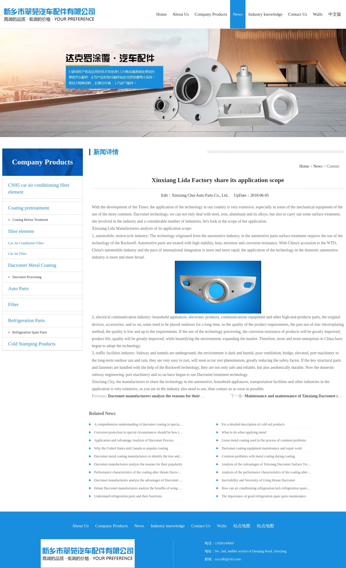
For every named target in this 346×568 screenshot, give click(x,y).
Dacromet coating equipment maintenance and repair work (262, 448)
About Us (180, 14)
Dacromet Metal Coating (32, 265)
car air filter (17, 254)
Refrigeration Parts (26, 320)
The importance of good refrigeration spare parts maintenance (264, 496)
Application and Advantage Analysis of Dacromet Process (134, 440)
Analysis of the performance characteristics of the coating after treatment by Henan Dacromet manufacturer (266, 472)
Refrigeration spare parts (30, 332)
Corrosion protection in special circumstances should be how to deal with (139, 432)
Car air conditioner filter (26, 243)
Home (161, 14)
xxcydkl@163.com (228, 559)
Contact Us (297, 14)
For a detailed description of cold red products (253, 424)
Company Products (211, 14)
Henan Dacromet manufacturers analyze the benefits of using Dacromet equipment (139, 488)
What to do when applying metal (244, 432)
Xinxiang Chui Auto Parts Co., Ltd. (200, 195)
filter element (21, 231)
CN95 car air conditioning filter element (38, 188)
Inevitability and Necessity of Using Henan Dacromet (258, 480)
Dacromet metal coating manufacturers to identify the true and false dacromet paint (139, 456)
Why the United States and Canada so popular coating (131, 448)
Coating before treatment (30, 220)
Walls (318, 14)
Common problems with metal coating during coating (258, 456)
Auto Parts (18, 288)
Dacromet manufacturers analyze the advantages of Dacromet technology (139, 480)
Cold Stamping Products (32, 344)
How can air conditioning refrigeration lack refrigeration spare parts (266, 488)
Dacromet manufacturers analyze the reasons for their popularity (163, 396)
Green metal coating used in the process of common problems (264, 440)
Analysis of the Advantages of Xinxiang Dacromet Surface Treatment (266, 464)
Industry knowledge (265, 14)
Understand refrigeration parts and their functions (128, 496)
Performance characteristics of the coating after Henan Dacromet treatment (139, 472)
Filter (13, 304)
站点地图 (241, 526)
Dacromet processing (27, 277)
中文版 (334, 14)
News (238, 14)
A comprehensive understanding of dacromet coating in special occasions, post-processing (139, 424)
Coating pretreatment (28, 208)
